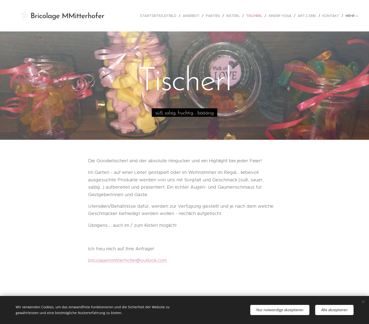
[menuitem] (159, 16)
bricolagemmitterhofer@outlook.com (127, 260)
